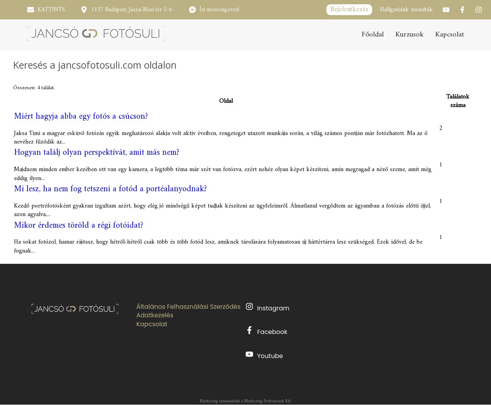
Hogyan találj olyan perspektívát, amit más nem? (96, 152)
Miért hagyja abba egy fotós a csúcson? (81, 116)
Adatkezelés (154, 315)
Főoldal (373, 35)
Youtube (264, 355)
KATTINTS (51, 10)
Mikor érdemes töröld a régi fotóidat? (78, 225)
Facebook (266, 331)
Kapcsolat (449, 35)
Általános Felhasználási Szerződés (188, 307)
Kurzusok (409, 35)
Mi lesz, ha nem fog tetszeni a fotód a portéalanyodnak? (110, 189)
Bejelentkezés (349, 9)
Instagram (267, 308)
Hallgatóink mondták (406, 9)
